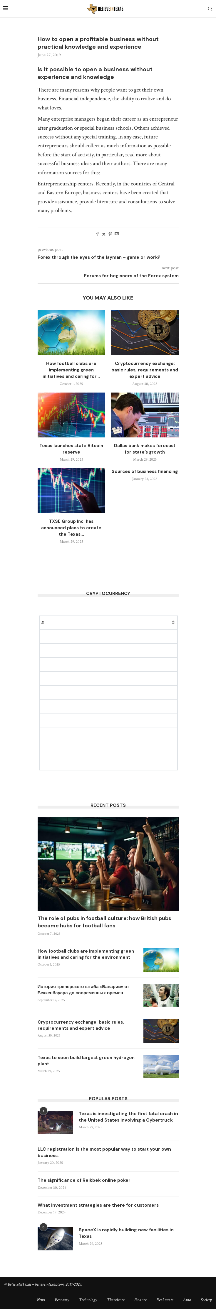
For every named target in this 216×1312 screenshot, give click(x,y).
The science (115, 1303)
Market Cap (101, 622)
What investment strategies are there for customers (101, 1209)
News (41, 1303)
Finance (140, 1303)
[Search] (210, 8)
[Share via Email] (117, 234)
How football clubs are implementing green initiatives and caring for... (71, 370)
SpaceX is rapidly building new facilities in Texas (128, 1236)
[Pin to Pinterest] (110, 234)
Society (206, 1303)
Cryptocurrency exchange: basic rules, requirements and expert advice (144, 370)
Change (128, 622)
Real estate (164, 1303)
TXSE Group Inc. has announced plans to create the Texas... (71, 527)
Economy (62, 1303)
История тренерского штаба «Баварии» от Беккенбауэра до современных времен (83, 990)
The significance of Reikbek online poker (85, 1183)
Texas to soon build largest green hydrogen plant (86, 1061)
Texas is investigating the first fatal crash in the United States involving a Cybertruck (127, 1120)
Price (76, 622)
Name (57, 622)
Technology (88, 1303)
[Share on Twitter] (104, 234)
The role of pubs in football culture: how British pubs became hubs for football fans (104, 922)
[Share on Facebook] (97, 234)
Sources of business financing (145, 471)
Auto (187, 1303)
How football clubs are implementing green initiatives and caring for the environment (86, 954)
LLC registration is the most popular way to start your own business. (107, 1155)
